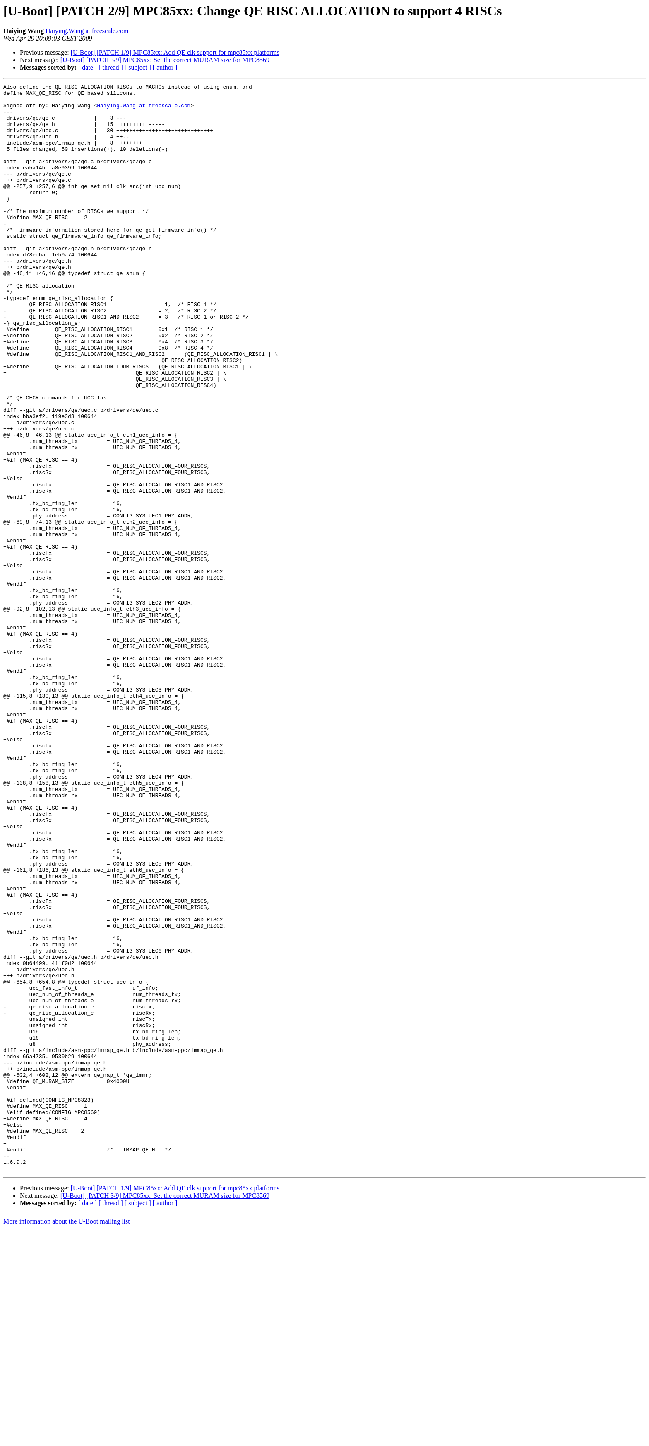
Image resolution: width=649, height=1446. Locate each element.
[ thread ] (111, 67)
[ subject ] (138, 67)
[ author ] (165, 67)
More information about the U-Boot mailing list (66, 1438)
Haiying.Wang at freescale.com (87, 30)
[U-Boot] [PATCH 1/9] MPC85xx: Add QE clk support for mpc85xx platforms (175, 52)
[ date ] (87, 67)
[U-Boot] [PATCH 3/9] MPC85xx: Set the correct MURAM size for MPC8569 (164, 59)
